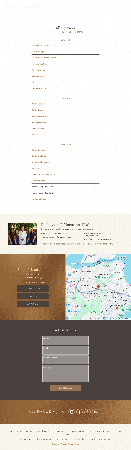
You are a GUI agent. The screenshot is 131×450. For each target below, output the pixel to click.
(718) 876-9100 (100, 244)
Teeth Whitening (39, 128)
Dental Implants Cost (41, 162)
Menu (121, 7)
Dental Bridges (38, 150)
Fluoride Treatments (40, 64)
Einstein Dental (104, 439)
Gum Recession (38, 180)
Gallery (62, 7)
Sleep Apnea (37, 76)
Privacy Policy (67, 444)
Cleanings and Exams (41, 45)
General (65, 40)
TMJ (33, 82)
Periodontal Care (39, 199)
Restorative (65, 144)
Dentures (36, 168)
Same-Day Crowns (40, 116)
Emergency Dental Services (44, 58)
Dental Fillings (38, 51)
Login (76, 444)
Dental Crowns (38, 110)
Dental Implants (39, 156)
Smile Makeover (39, 122)
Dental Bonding (38, 104)
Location (97, 7)
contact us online (75, 244)
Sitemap (55, 444)
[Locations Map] (98, 287)
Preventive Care (38, 70)
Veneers (35, 134)
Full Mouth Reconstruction (43, 174)
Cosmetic (65, 98)
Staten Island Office (32, 270)
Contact (109, 7)
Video (72, 7)
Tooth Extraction (39, 88)
